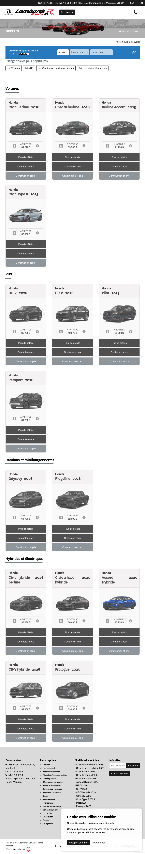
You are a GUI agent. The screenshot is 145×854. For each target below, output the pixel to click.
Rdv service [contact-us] (67, 12)
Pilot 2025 (81, 802)
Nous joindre (46, 824)
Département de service (51, 782)
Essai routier (46, 817)
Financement (46, 803)
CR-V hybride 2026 (85, 792)
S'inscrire (133, 765)
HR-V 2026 (81, 785)
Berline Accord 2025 (86, 778)
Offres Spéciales (48, 779)
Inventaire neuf (47, 768)
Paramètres (99, 842)
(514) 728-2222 (68, 3)
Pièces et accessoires (50, 785)
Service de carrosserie (50, 792)
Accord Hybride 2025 (86, 782)
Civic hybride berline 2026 (89, 764)
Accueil (124, 31)
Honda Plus (46, 813)
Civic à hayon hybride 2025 (89, 768)
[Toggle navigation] (141, 12)
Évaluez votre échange (50, 806)
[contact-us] (135, 12)
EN (141, 3)
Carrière (44, 820)
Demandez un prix (49, 810)
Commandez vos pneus (51, 789)
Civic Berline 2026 (85, 771)
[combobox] (63, 52)
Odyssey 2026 (83, 795)
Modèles (45, 765)
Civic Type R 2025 (85, 799)
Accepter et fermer (78, 842)
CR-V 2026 (81, 789)
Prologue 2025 (83, 806)
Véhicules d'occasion (50, 772)
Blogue (44, 796)
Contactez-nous (119, 773)
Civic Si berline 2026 (86, 775)
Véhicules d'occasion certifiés (53, 775)
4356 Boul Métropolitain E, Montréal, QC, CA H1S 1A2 (106, 3)
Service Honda (47, 799)
